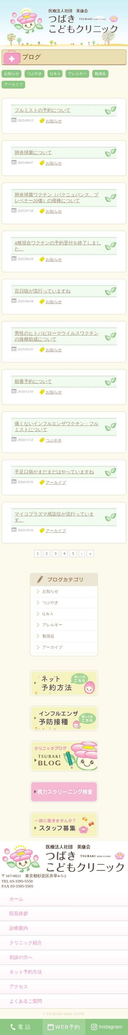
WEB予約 (64, 1027)
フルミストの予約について (43, 110)
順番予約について (33, 381)
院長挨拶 (18, 913)
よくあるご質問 (25, 1001)
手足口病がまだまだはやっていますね (54, 471)
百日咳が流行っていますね (43, 291)
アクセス (18, 986)
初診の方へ (21, 957)
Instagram (106, 1027)
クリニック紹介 (25, 942)
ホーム (16, 898)
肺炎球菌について (33, 152)
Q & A (55, 73)
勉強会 (100, 73)
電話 (21, 1027)
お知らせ (11, 73)
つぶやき (34, 73)
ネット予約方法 (25, 971)
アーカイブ (13, 84)
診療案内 (18, 928)
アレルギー (77, 73)
